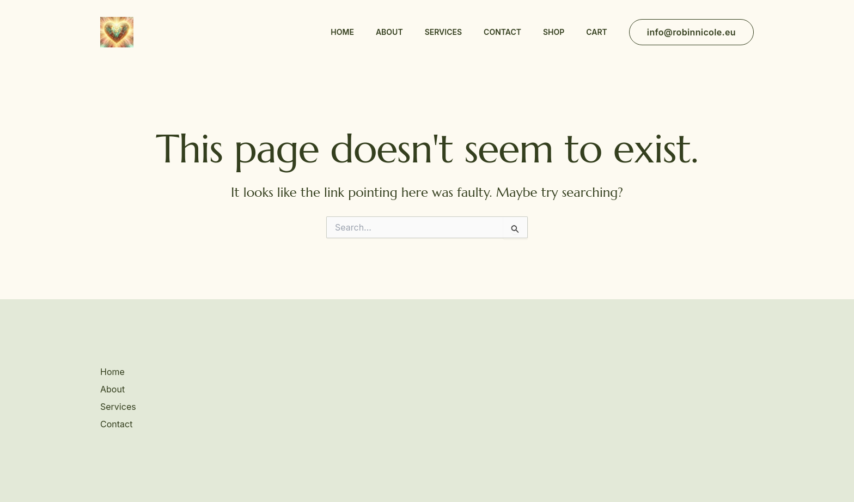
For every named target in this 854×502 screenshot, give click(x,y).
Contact (502, 32)
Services (443, 32)
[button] (691, 32)
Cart (596, 32)
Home (342, 32)
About (389, 32)
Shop (553, 32)
